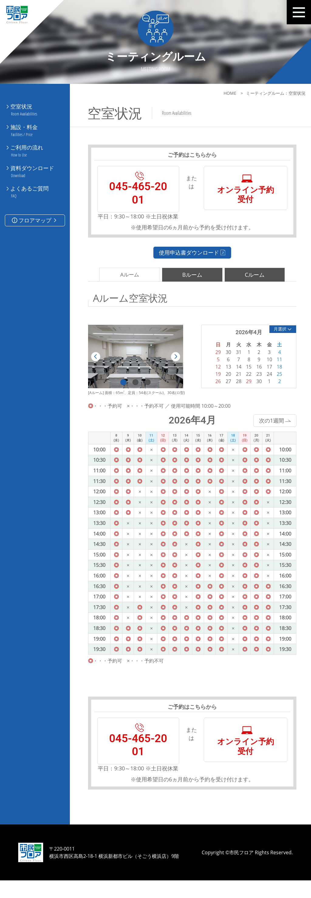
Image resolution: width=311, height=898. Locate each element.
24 (266, 382)
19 (216, 382)
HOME (226, 93)
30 (256, 389)
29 (246, 389)
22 (246, 382)
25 (276, 382)
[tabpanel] (134, 365)
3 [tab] (147, 390)
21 (236, 382)
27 (226, 389)
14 (236, 375)
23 (256, 382)
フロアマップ (35, 213)
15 (246, 375)
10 (266, 368)
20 (226, 382)
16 (256, 375)
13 (226, 375)
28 (236, 389)
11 (276, 368)
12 (216, 375)
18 (276, 375)
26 (216, 389)
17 (266, 375)
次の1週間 (271, 428)
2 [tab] (135, 390)
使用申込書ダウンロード (190, 261)
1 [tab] (123, 390)
